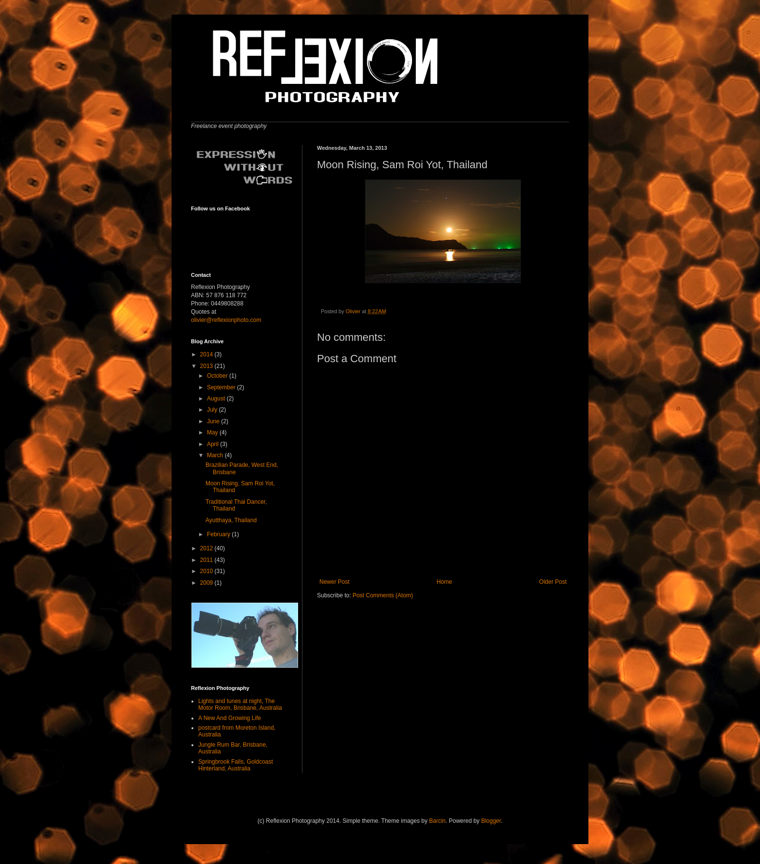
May (213, 432)
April (213, 444)
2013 (207, 366)
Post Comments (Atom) (382, 595)
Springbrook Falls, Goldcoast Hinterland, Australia (235, 765)
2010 (207, 571)
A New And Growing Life (229, 718)
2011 (207, 560)
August (217, 398)
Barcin (437, 820)
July (213, 409)
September (222, 387)
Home (444, 581)
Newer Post (334, 581)
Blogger (491, 820)
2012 (207, 548)
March (216, 455)
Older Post (553, 581)
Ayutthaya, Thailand (231, 520)
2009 (207, 582)
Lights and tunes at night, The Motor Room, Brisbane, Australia (240, 704)
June (214, 421)
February (219, 534)
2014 (207, 354)
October (218, 375)
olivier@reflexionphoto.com (226, 320)
